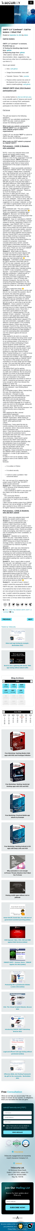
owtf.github (14, 69)
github (9, 50)
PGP (23, 1107)
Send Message (17, 1132)
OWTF (23, 610)
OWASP (18, 610)
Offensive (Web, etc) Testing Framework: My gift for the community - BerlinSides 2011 (17, 1076)
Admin (26, 35)
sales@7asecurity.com (11, 1107)
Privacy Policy (12, 1229)
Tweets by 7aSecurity (8, 627)
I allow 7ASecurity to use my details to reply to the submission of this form (17, 1127)
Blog (12, 612)
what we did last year (24, 97)
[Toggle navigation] (31, 2)
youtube (26, 76)
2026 (17, 681)
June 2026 (17, 712)
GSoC (6, 610)
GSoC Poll (12, 610)
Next (30, 619)
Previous (6, 619)
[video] (28, 920)
